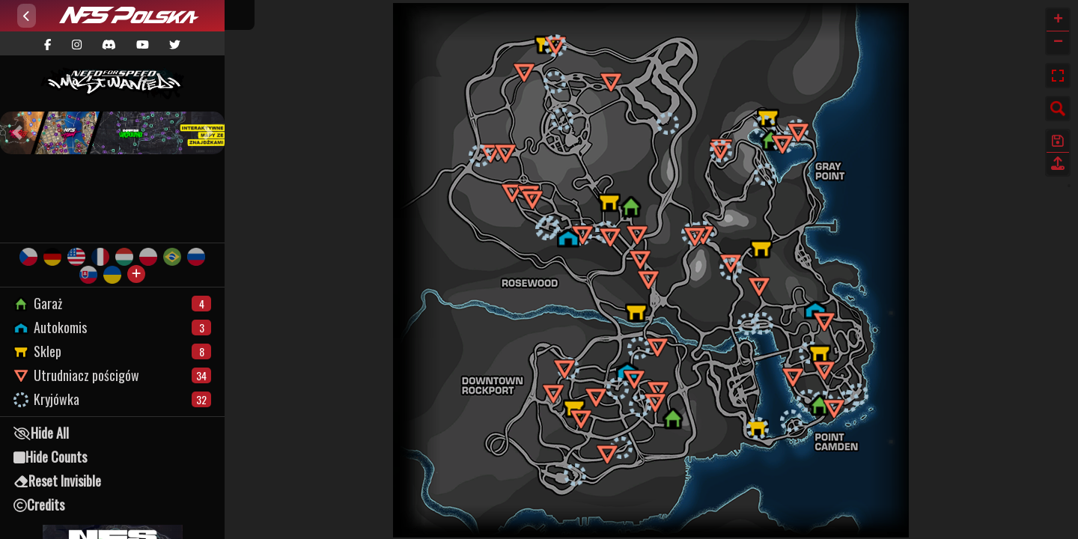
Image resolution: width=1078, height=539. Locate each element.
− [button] (1058, 42)
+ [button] (1058, 20)
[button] (17, 133)
